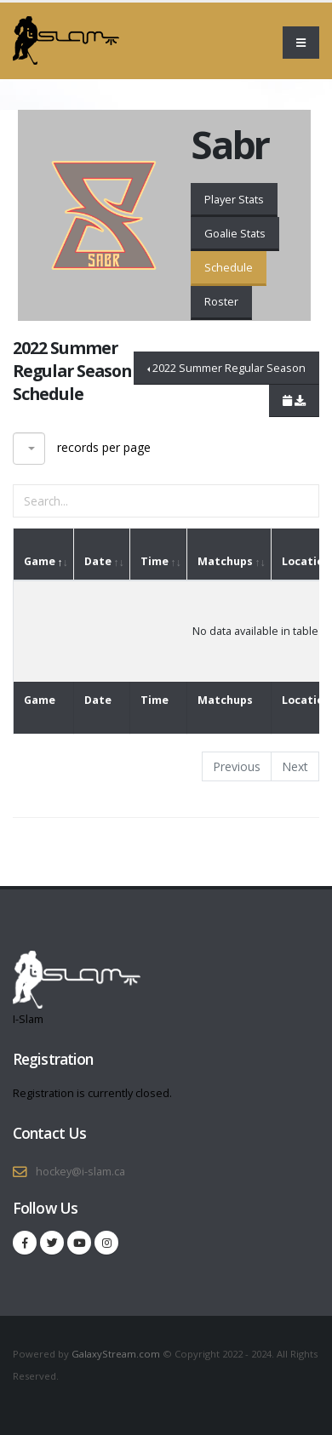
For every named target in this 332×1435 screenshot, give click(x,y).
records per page (82, 449)
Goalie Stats (235, 233)
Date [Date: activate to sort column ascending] (98, 561)
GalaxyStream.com (117, 1353)
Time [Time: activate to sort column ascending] (154, 561)
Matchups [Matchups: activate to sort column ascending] (225, 561)
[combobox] (29, 449)
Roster (221, 301)
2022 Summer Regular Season (229, 367)
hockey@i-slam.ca (80, 1171)
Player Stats (234, 199)
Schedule (228, 267)
